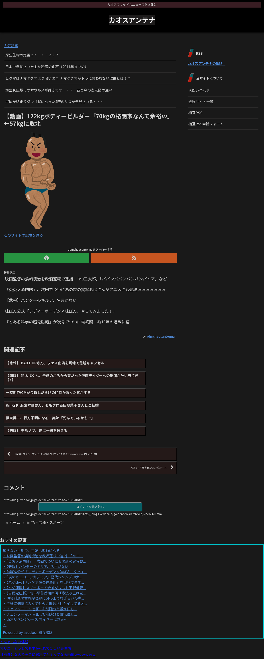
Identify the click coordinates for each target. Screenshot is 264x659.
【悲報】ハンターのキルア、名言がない (37, 543)
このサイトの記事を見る (23, 235)
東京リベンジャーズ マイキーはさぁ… (37, 596)
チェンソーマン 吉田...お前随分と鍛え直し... (41, 585)
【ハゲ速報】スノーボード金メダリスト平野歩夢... (46, 564)
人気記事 (11, 45)
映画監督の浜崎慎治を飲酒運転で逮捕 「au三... (44, 532)
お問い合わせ (199, 90)
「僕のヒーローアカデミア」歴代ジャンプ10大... (44, 554)
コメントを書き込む (90, 483)
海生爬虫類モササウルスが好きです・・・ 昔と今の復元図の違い (58, 90)
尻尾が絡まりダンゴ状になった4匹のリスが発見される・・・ (54, 101)
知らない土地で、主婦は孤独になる (31, 527)
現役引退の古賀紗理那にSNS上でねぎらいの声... (45, 575)
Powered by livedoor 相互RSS (27, 609)
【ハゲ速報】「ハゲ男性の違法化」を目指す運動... (45, 559)
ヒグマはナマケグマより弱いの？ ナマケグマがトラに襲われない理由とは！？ (68, 78)
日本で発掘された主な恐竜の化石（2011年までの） (46, 66)
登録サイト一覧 (200, 101)
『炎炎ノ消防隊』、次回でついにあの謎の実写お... (46, 538)
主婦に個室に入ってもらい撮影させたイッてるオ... (46, 580)
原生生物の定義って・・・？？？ (32, 54)
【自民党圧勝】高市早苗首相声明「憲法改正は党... (46, 569)
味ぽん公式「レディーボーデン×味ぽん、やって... (46, 548)
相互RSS (195, 112)
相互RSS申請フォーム (206, 123)
